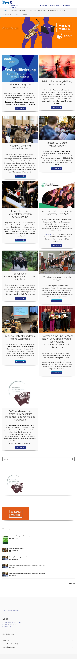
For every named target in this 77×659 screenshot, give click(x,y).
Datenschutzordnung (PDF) (10, 644)
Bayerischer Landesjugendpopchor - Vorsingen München (27, 565)
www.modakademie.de (9, 624)
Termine (62, 10)
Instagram (66, 5)
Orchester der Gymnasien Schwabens (21, 536)
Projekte (32, 10)
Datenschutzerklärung (9, 647)
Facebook (52, 5)
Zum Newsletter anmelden (10, 611)
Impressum (6, 640)
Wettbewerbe (52, 10)
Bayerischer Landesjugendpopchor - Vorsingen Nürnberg (27, 573)
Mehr (72, 584)
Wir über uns (7, 14)
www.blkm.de (6, 626)
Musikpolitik (22, 10)
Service (17, 14)
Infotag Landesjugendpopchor (18, 557)
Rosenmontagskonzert (16, 548)
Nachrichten (13, 10)
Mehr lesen (20, 108)
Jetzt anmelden (46, 234)
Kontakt (24, 14)
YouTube (59, 5)
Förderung (41, 10)
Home (5, 10)
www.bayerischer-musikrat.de (11, 622)
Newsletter (43, 5)
